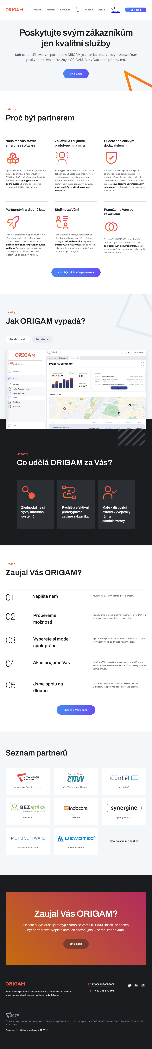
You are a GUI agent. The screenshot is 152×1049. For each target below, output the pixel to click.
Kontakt (89, 9)
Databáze (42, 339)
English (101, 9)
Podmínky (12, 1030)
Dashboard (17, 339)
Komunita (65, 9)
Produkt (37, 9)
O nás (77, 10)
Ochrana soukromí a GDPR (34, 1030)
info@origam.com (101, 984)
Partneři (51, 9)
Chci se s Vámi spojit (76, 710)
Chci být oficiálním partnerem (76, 272)
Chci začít (135, 10)
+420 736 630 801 (102, 990)
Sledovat (115, 10)
